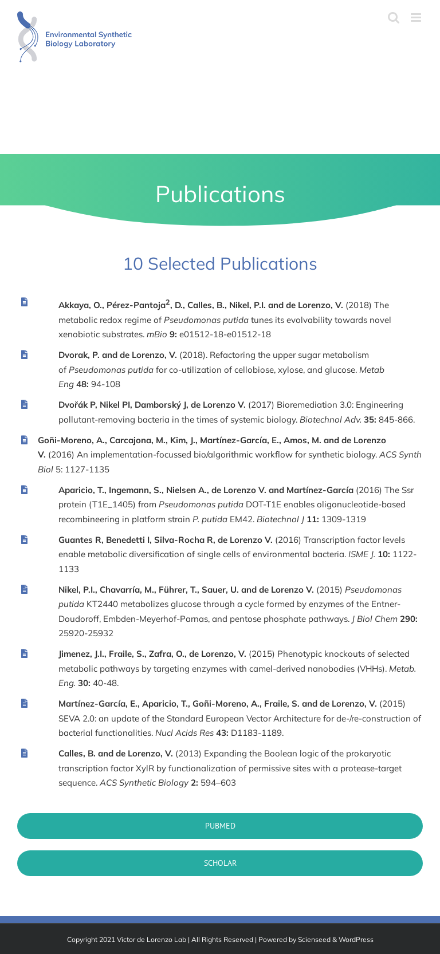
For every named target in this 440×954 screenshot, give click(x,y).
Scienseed (314, 939)
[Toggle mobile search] (393, 17)
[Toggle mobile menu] (417, 17)
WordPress (356, 939)
